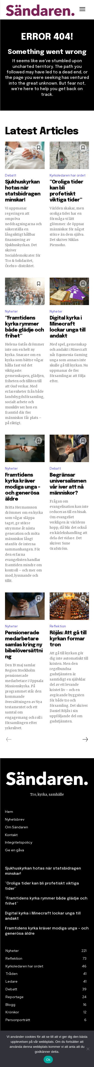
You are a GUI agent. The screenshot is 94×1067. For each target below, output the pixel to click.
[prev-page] (9, 739)
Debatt (10, 175)
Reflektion (58, 626)
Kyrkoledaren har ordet (67, 175)
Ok (48, 1060)
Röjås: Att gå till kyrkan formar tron (68, 639)
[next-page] (85, 739)
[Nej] (87, 1048)
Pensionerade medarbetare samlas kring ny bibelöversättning (24, 645)
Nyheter (11, 311)
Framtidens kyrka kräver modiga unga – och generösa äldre (22, 487)
